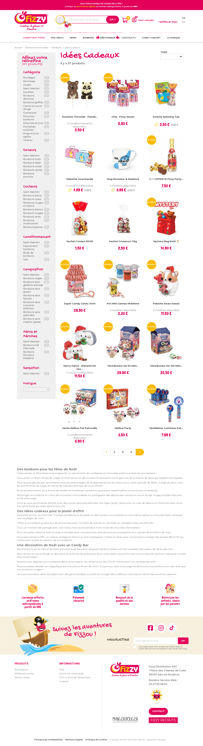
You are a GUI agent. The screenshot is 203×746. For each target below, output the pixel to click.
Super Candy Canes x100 (79, 303)
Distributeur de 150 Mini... (166, 365)
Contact (158, 711)
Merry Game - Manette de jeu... (79, 367)
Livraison (64, 681)
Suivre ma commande (71, 673)
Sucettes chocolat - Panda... (80, 116)
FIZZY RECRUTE (163, 720)
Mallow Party (123, 428)
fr (183, 17)
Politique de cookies (96, 739)
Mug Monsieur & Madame (123, 179)
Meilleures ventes (24, 673)
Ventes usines (22, 677)
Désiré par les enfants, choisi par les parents (170, 601)
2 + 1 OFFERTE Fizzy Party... (166, 179)
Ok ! (113, 20)
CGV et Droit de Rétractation (75, 677)
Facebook (150, 628)
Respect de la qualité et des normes (124, 601)
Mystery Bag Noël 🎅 (166, 241)
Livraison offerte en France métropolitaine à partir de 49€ (33, 602)
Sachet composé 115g (123, 241)
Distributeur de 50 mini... (123, 365)
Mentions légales (74, 739)
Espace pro (168, 22)
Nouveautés (21, 669)
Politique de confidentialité (48, 739)
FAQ (61, 669)
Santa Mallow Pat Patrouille (79, 428)
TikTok (172, 628)
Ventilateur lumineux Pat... (166, 428)
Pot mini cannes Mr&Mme (123, 303)
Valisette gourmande (79, 179)
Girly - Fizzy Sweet (122, 116)
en (183, 21)
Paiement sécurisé (78, 599)
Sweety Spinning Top (166, 116)
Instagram (161, 628)
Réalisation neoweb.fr (156, 739)
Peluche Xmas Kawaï (166, 303)
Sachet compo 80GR (79, 241)
